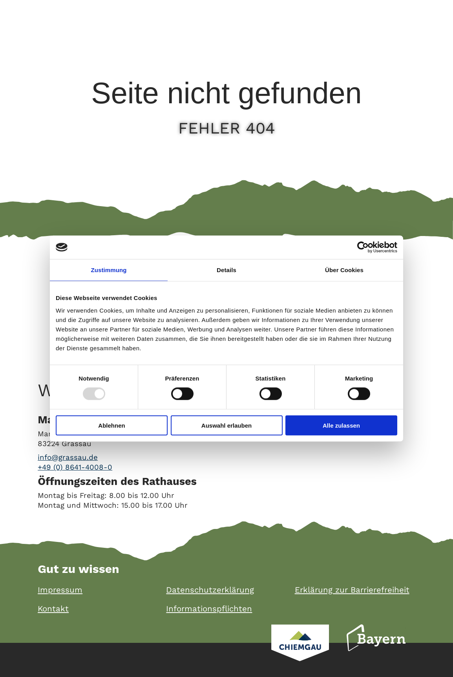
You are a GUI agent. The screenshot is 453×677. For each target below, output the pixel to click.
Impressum (60, 590)
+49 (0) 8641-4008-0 (75, 467)
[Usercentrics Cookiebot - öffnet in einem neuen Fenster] (363, 247)
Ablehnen (111, 425)
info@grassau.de (68, 457)
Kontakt (53, 608)
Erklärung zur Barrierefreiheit (352, 590)
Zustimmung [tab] (109, 270)
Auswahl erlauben (226, 425)
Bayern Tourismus (376, 648)
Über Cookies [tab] (344, 270)
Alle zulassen (341, 425)
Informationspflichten (209, 608)
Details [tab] (226, 270)
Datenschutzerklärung (210, 590)
